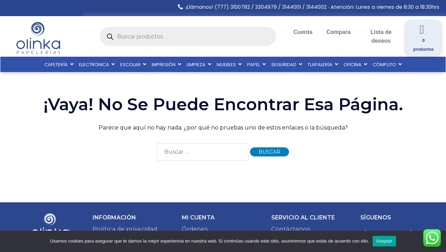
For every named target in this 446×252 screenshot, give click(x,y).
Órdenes (194, 229)
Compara (338, 32)
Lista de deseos (381, 36)
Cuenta (303, 32)
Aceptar (384, 241)
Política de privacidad (125, 229)
